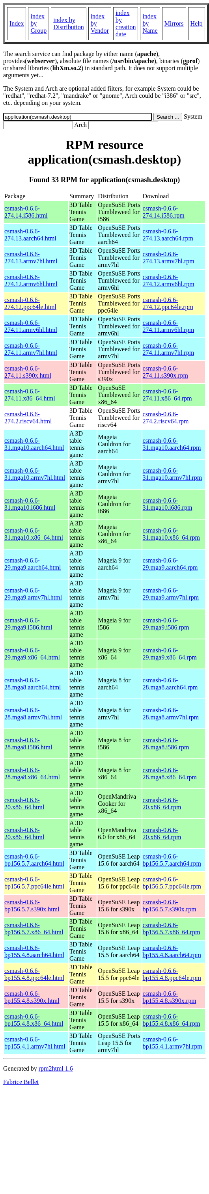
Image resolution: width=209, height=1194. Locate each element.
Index (16, 23)
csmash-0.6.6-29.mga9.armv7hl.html (33, 594)
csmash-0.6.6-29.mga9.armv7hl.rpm (171, 594)
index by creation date (126, 23)
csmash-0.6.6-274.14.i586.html (26, 212)
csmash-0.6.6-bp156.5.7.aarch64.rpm (172, 860)
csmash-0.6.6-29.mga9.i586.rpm (166, 624)
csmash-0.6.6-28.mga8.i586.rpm (166, 744)
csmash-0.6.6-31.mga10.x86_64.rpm (171, 534)
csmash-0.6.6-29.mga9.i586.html (28, 624)
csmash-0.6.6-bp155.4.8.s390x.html (32, 997)
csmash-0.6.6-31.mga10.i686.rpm (167, 504)
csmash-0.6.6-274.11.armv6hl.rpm (168, 326)
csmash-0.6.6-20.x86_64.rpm (162, 803)
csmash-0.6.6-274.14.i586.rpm (164, 212)
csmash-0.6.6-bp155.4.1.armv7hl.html (34, 1043)
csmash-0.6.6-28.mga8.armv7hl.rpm (171, 714)
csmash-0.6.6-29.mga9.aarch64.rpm (170, 564)
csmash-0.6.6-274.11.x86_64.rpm (167, 395)
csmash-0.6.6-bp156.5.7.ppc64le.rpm (172, 883)
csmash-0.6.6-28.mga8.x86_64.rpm (170, 773)
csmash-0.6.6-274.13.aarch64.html (30, 235)
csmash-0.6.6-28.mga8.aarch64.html (32, 684)
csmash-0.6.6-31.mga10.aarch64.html (34, 444)
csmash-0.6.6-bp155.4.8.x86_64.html (33, 1020)
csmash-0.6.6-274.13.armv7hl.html (31, 258)
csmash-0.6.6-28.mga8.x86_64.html (32, 773)
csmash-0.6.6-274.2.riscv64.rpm (166, 418)
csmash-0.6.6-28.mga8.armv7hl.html (33, 714)
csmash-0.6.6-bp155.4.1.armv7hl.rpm (172, 1043)
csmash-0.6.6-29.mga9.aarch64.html (32, 564)
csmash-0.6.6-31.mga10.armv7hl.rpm (172, 474)
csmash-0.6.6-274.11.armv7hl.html (30, 349)
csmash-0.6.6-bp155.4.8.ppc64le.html (34, 974)
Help (196, 23)
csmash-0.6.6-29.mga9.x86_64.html (32, 654)
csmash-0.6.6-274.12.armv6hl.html (31, 280)
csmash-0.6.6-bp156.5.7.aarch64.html (34, 860)
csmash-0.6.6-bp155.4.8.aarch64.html (34, 951)
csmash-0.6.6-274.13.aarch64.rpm (168, 235)
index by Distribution (68, 23)
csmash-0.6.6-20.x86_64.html (24, 803)
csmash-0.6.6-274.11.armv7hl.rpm (168, 349)
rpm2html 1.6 (56, 1068)
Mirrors (174, 23)
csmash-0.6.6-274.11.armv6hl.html (30, 326)
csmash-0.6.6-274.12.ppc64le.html (30, 303)
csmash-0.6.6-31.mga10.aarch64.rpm (172, 444)
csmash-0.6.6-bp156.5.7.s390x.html (32, 906)
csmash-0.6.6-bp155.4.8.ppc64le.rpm (172, 974)
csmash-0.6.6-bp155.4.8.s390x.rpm (169, 997)
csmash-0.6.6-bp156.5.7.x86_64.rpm (171, 928)
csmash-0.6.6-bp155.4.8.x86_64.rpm (171, 1020)
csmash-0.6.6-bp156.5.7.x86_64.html (33, 928)
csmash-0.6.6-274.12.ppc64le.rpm (168, 303)
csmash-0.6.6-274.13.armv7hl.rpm (168, 258)
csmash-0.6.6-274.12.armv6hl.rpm (168, 280)
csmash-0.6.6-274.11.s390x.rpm (165, 372)
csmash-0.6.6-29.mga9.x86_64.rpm (170, 654)
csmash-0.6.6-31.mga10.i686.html (29, 504)
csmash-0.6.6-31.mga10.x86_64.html (33, 534)
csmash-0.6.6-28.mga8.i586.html (28, 744)
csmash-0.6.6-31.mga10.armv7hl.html (34, 474)
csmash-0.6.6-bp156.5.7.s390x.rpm (169, 906)
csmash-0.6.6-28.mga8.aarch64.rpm (170, 684)
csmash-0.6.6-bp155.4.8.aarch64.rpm (172, 951)
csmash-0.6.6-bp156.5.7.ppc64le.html (34, 883)
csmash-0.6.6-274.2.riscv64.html (28, 418)
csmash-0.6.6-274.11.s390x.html (27, 372)
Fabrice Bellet (21, 1082)
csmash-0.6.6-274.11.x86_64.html (29, 395)
